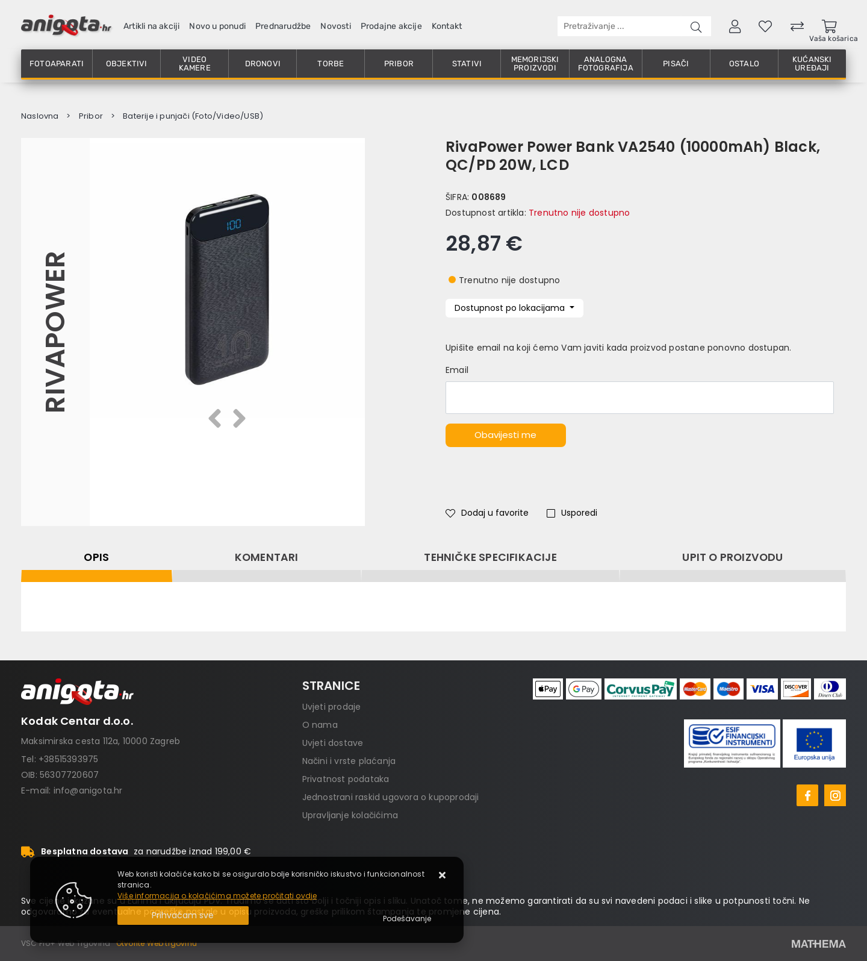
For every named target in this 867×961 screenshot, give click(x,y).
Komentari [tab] (267, 557)
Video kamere (195, 63)
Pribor (399, 63)
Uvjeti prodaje (331, 707)
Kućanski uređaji (812, 63)
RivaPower (55, 332)
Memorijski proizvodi (535, 63)
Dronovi (263, 63)
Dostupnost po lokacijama (511, 308)
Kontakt (447, 26)
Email (457, 370)
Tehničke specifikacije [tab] (490, 557)
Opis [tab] (96, 557)
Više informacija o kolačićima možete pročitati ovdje (217, 896)
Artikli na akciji (151, 26)
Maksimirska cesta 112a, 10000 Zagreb (100, 741)
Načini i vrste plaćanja (349, 761)
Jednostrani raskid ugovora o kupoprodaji (390, 797)
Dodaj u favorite (487, 513)
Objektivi (127, 63)
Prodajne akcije (391, 26)
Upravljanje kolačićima (350, 815)
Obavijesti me (505, 434)
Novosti (335, 26)
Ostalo (744, 63)
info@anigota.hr (88, 790)
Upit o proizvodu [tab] (732, 557)
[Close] (183, 915)
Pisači (676, 63)
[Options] (407, 918)
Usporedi (572, 513)
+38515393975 (68, 759)
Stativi (467, 63)
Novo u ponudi (217, 26)
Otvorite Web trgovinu (156, 943)
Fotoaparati (57, 63)
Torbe (330, 63)
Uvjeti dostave (333, 743)
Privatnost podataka (346, 779)
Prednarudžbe (283, 26)
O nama (320, 725)
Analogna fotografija (605, 63)
